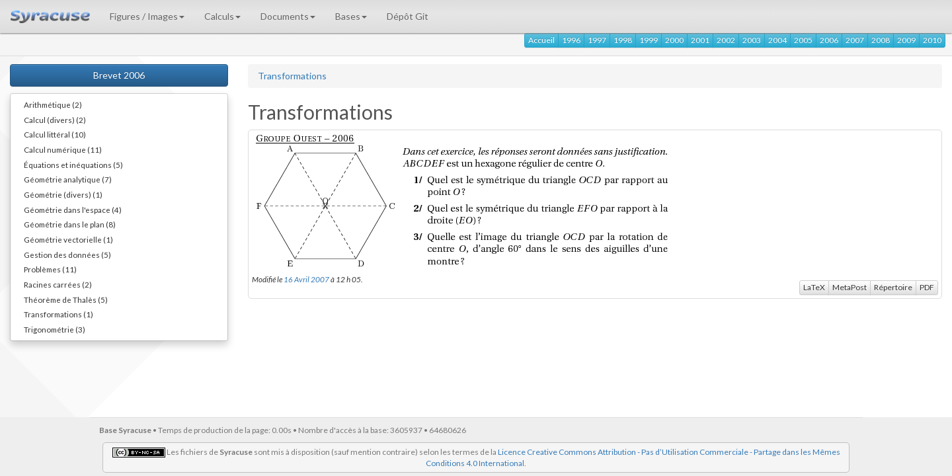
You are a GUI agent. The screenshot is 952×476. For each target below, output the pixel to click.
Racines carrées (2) (58, 284)
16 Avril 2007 (306, 279)
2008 (880, 40)
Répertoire (893, 287)
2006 (829, 40)
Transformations (292, 75)
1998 (623, 40)
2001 (700, 40)
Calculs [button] (222, 16)
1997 (597, 40)
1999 (648, 40)
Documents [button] (287, 16)
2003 (751, 40)
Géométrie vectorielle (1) (68, 239)
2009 (906, 40)
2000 (674, 40)
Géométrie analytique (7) (68, 179)
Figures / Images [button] (147, 16)
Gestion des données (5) (67, 254)
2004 (777, 40)
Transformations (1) (58, 314)
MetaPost (849, 287)
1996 (571, 40)
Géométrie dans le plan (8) (70, 224)
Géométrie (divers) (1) (63, 194)
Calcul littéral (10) (55, 134)
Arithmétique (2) (53, 104)
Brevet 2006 (119, 75)
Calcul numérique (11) (63, 149)
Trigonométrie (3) (54, 329)
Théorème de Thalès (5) (66, 299)
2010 (932, 40)
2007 (855, 40)
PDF (927, 287)
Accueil (541, 40)
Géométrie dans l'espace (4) (73, 209)
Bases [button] (351, 16)
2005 (803, 40)
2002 (726, 40)
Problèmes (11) (50, 269)
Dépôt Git (407, 16)
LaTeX (814, 287)
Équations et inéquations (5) (73, 164)
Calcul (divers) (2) (55, 119)
